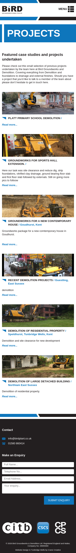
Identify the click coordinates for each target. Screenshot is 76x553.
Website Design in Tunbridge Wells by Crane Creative (38, 550)
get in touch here (38, 82)
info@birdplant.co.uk (19, 438)
